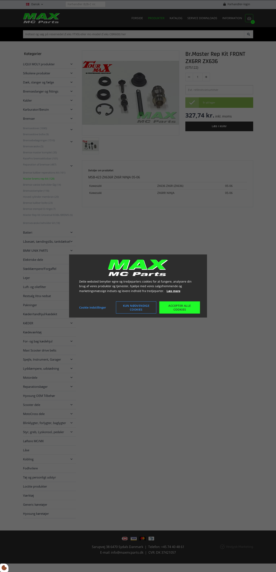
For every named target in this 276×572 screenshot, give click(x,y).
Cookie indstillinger (92, 307)
